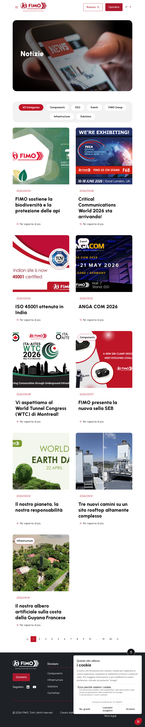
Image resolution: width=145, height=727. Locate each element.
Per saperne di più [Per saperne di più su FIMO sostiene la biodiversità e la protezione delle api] (27, 224)
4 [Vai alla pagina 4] (52, 639)
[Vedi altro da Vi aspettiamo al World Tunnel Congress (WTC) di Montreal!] (41, 379)
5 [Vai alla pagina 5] (58, 639)
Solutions (85, 116)
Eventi (94, 107)
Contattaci (53, 692)
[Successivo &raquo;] (117, 639)
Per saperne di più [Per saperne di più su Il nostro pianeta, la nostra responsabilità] (27, 523)
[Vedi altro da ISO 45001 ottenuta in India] (41, 280)
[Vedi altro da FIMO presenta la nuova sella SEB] (104, 379)
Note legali (110, 715)
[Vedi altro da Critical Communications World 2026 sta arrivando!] (104, 179)
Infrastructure (62, 116)
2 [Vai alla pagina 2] (39, 639)
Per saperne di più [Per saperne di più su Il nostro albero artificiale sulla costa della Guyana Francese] (27, 625)
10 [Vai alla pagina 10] (90, 639)
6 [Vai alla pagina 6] (64, 639)
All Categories (31, 107)
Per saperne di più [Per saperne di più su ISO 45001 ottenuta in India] (27, 320)
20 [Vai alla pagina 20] (110, 639)
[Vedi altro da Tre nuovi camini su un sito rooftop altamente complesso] (104, 481)
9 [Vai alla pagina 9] (83, 639)
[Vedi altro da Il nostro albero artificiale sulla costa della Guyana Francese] (41, 582)
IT (128, 7)
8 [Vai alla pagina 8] (77, 639)
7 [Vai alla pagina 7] (71, 639)
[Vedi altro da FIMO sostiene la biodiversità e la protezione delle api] (41, 179)
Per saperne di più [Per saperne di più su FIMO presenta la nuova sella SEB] (91, 422)
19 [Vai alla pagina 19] (103, 639)
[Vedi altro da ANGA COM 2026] (104, 280)
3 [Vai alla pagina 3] (45, 639)
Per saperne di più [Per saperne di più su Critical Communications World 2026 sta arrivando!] (91, 224)
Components (57, 107)
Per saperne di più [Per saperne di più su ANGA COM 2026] (91, 320)
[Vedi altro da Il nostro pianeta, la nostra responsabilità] (41, 481)
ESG (77, 107)
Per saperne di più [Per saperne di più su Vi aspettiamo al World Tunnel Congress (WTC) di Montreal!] (27, 422)
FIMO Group (115, 107)
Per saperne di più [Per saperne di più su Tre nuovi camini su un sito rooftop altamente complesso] (91, 523)
